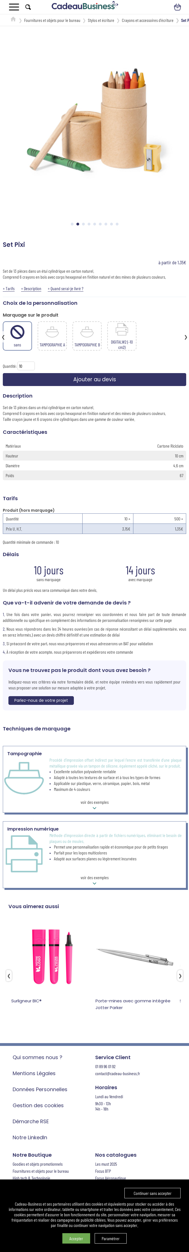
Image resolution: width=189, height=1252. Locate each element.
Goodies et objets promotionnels (38, 1164)
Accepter (76, 1238)
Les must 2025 (106, 1164)
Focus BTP (103, 1171)
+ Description (31, 288)
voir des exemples (95, 806)
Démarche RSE (31, 1122)
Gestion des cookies (38, 1106)
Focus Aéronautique (110, 1178)
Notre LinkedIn (30, 1138)
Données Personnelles (40, 1090)
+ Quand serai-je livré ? (65, 288)
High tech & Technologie (31, 1178)
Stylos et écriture (101, 20)
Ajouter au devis (94, 380)
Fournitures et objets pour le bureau (52, 20)
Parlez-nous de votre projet (41, 701)
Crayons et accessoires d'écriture (148, 20)
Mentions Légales (34, 1074)
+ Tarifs (9, 288)
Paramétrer (111, 1238)
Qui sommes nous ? (37, 1058)
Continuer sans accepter (153, 1193)
